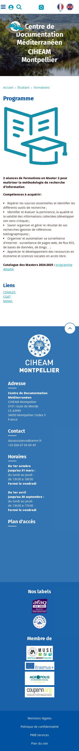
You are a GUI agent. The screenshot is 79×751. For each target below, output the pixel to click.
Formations (42, 87)
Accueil (8, 87)
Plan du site (39, 743)
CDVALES (9, 292)
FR (58, 6)
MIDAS (7, 301)
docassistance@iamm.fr (25, 441)
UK (69, 6)
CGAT (7, 297)
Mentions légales (40, 718)
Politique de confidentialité (40, 727)
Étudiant (23, 87)
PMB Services (39, 735)
